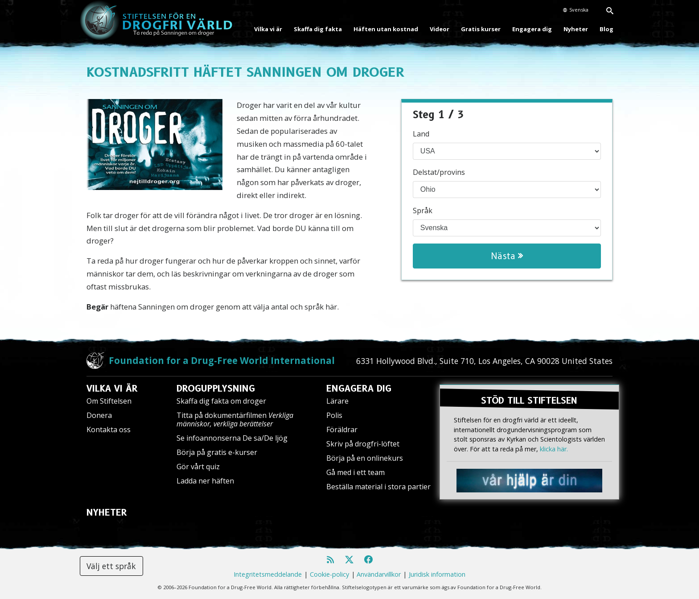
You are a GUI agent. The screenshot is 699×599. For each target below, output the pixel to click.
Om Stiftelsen (109, 401)
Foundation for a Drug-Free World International (222, 360)
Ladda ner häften (205, 481)
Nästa (507, 256)
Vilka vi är (268, 29)
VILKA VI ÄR (112, 388)
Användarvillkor (379, 574)
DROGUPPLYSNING (216, 388)
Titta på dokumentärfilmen (235, 419)
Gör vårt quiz (198, 466)
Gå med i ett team (355, 472)
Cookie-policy (329, 574)
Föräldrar (342, 429)
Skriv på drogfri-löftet (362, 444)
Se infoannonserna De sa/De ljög (232, 438)
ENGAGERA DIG (358, 388)
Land (421, 134)
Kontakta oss (108, 429)
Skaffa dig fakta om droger (221, 401)
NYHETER (106, 512)
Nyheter (575, 29)
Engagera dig (532, 29)
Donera (99, 415)
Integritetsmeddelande (268, 574)
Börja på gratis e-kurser (217, 452)
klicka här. (554, 448)
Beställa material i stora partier (378, 487)
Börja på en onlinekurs (364, 458)
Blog (606, 29)
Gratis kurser (481, 29)
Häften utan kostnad (386, 29)
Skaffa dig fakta (318, 29)
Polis (334, 415)
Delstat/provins (439, 172)
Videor (439, 29)
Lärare (337, 401)
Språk (422, 210)
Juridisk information (437, 574)
